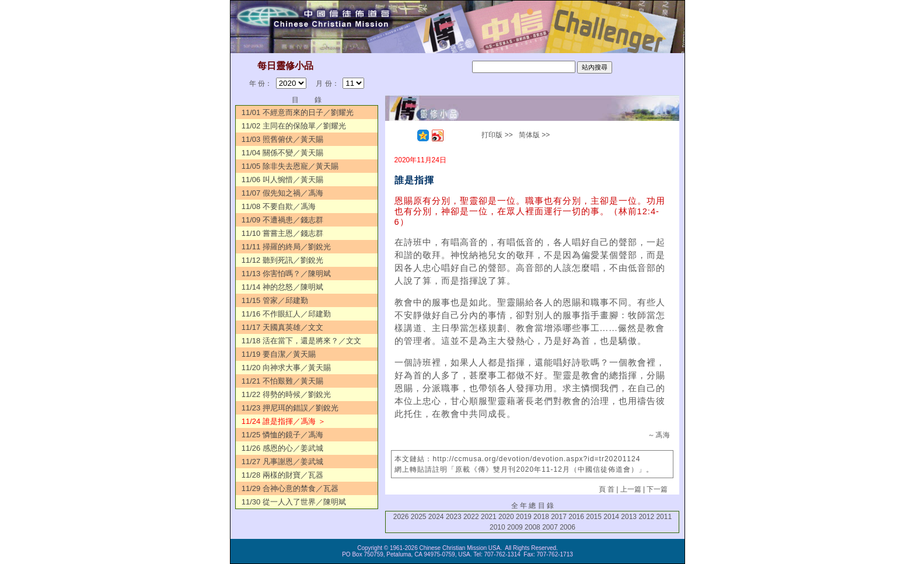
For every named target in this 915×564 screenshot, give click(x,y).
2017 (559, 517)
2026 (401, 517)
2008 (532, 527)
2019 (524, 517)
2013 (629, 517)
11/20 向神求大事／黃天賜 (286, 367)
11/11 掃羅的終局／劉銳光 (286, 246)
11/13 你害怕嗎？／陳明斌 (286, 273)
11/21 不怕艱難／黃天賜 (282, 381)
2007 (550, 527)
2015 (594, 517)
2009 (515, 527)
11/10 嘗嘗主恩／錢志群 (282, 233)
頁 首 (606, 489)
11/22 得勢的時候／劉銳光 (286, 394)
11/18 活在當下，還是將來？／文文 (301, 340)
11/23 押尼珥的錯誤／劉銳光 (290, 407)
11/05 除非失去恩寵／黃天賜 (290, 166)
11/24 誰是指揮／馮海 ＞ (284, 421)
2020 (506, 517)
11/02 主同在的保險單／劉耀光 (294, 125)
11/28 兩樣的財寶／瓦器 (282, 475)
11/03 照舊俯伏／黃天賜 (282, 139)
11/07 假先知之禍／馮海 (282, 193)
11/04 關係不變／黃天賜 (282, 152)
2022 (471, 517)
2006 (567, 527)
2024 (436, 517)
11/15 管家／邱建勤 (275, 300)
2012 (646, 517)
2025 (419, 517)
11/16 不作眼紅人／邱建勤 (286, 313)
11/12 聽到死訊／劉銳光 (282, 260)
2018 (541, 517)
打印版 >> (496, 135)
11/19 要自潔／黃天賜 (279, 354)
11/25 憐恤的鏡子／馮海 (282, 434)
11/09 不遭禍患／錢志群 (282, 219)
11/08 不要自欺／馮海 (279, 206)
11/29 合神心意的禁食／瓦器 (290, 488)
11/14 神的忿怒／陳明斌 (282, 287)
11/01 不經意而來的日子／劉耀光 (298, 112)
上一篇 (630, 489)
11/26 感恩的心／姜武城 (282, 448)
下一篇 (657, 489)
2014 (611, 517)
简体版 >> (534, 135)
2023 (454, 517)
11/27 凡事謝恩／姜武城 (282, 461)
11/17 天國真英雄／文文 (282, 327)
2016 (576, 517)
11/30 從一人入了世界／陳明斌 (294, 501)
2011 (664, 517)
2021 (489, 517)
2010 (497, 527)
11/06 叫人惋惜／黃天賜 (282, 179)
